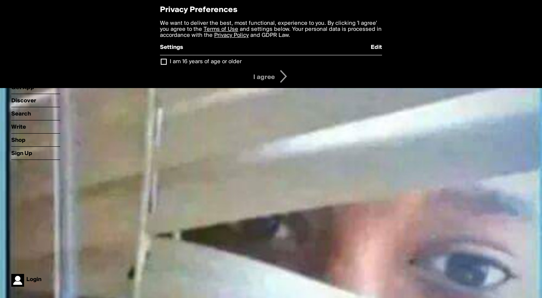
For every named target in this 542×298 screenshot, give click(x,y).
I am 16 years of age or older (206, 62)
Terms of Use (221, 29)
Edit (376, 47)
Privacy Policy (231, 35)
